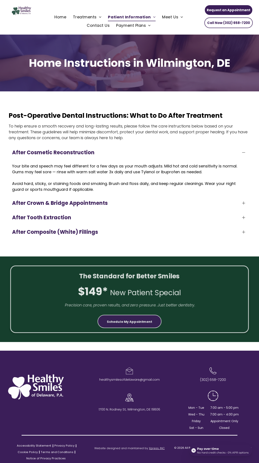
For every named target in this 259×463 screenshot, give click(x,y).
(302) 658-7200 (213, 379)
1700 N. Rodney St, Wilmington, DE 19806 (129, 409)
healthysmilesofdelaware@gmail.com (129, 379)
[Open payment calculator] (220, 450)
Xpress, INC (157, 448)
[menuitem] (60, 17)
